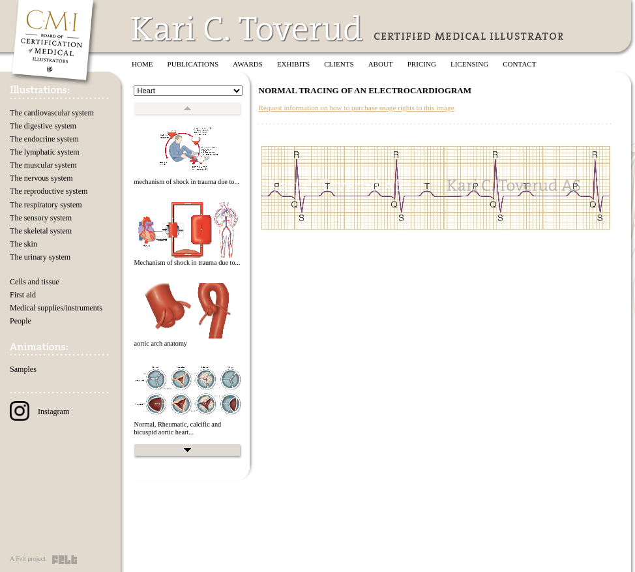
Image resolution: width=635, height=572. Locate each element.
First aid (23, 294)
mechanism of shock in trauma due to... (186, 181)
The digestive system (43, 125)
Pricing (421, 64)
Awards (248, 64)
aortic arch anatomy (160, 343)
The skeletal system (41, 230)
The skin (23, 243)
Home (142, 64)
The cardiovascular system (52, 112)
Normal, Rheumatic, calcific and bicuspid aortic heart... (177, 428)
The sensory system (41, 217)
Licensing (469, 64)
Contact (519, 64)
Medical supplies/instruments (56, 307)
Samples (23, 369)
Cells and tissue (34, 281)
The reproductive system (48, 191)
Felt (64, 559)
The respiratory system (46, 204)
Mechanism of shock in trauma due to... (187, 262)
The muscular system (43, 165)
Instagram (39, 411)
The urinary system (40, 257)
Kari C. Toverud (248, 28)
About (380, 64)
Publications (193, 64)
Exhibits (293, 64)
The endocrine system (44, 138)
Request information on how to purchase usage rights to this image (356, 108)
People (20, 320)
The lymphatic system (45, 152)
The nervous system (41, 178)
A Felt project (28, 558)
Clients (338, 64)
